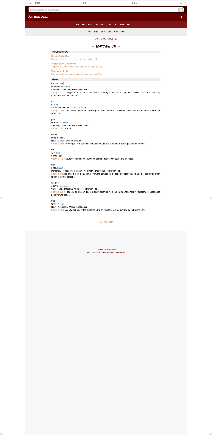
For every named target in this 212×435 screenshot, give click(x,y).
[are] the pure (66, 74)
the (64, 59)
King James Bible (59, 71)
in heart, (75, 59)
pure (69, 59)
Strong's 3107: (59, 92)
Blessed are (57, 59)
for (81, 59)
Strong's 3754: (58, 158)
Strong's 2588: (58, 143)
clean (64, 66)
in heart (70, 66)
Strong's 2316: (58, 210)
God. (97, 59)
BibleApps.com (106, 222)
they (85, 59)
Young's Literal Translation (63, 63)
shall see (93, 66)
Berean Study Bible (60, 56)
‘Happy (54, 66)
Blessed (55, 74)
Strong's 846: (57, 174)
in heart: (76, 74)
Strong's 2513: (58, 128)
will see (91, 59)
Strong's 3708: (58, 192)
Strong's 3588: (58, 110)
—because (79, 66)
